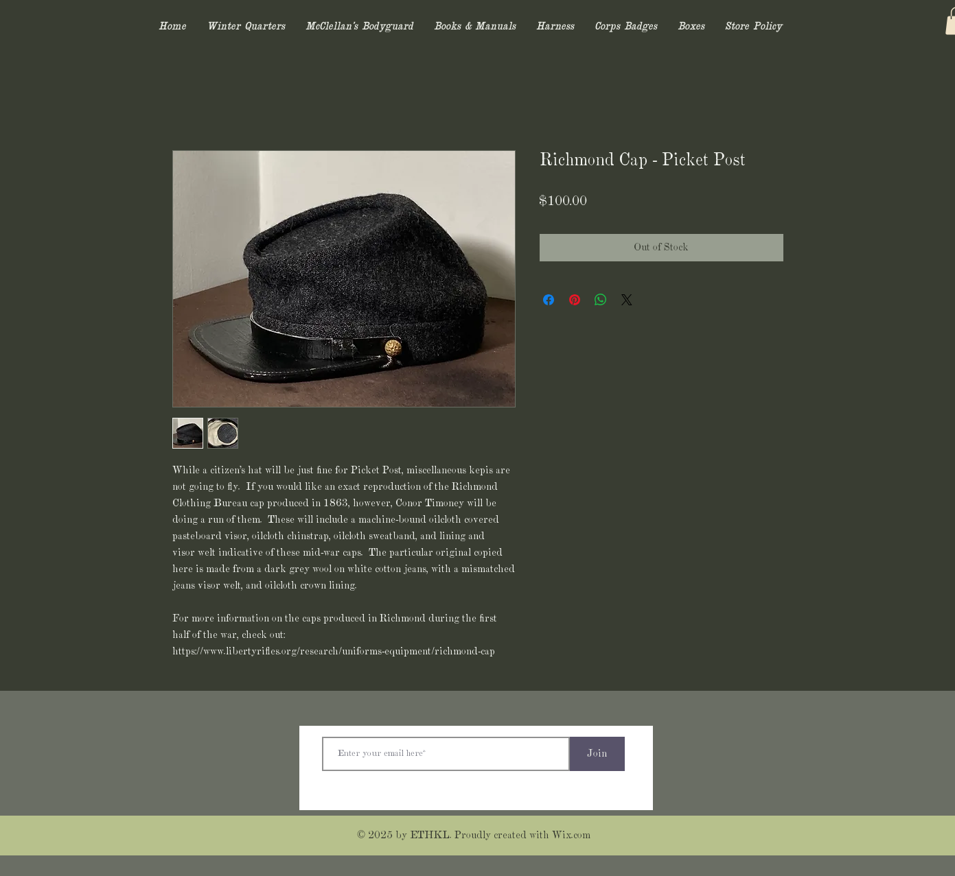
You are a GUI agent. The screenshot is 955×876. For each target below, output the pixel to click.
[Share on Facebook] (548, 300)
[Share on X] (627, 300)
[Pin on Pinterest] (574, 300)
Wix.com (571, 835)
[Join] (597, 754)
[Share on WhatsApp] (600, 300)
